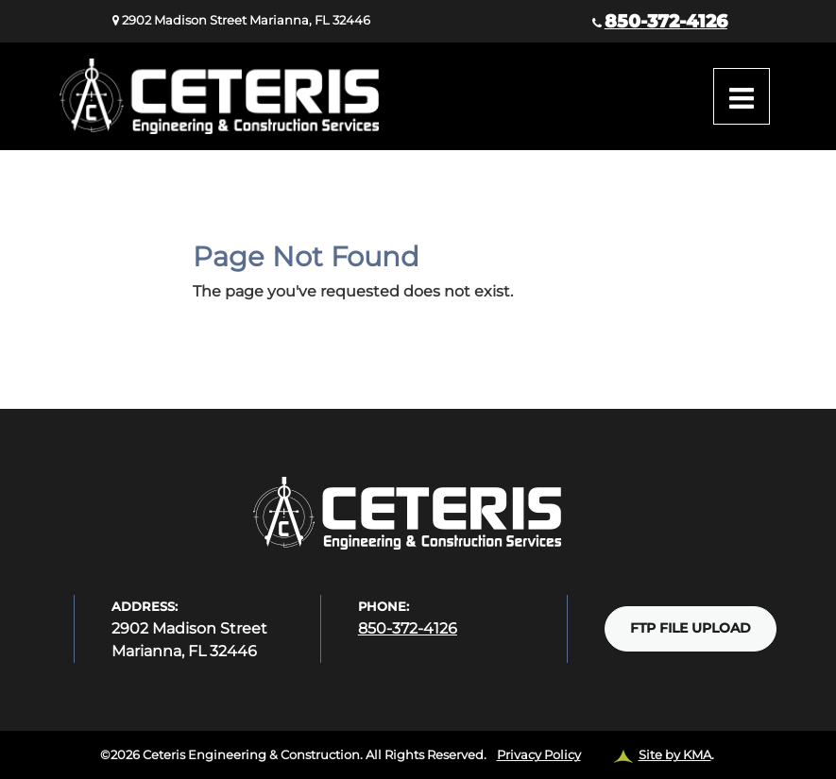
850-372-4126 (666, 20)
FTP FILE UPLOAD (690, 627)
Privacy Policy (539, 754)
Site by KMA (675, 754)
